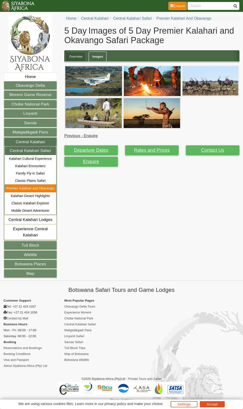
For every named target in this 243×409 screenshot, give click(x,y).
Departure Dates (91, 150)
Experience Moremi (77, 312)
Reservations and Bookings (23, 348)
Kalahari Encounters (30, 166)
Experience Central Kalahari (30, 232)
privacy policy (115, 404)
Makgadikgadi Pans (30, 132)
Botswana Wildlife (76, 360)
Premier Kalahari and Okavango (30, 188)
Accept (212, 404)
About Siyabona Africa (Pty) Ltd (25, 366)
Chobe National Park (30, 104)
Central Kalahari (30, 142)
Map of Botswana (76, 354)
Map (30, 273)
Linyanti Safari (74, 336)
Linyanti (30, 113)
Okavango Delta (30, 85)
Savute (30, 123)
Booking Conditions (17, 354)
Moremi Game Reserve (30, 94)
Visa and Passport (16, 360)
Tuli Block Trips (74, 348)
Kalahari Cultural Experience (30, 159)
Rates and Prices (152, 150)
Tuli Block (30, 245)
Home (30, 76)
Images (97, 56)
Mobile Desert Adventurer (30, 210)
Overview (75, 56)
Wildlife (30, 255)
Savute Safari (73, 342)
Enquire (91, 161)
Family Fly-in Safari (30, 173)
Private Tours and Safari (145, 379)
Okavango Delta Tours (79, 306)
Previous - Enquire (81, 135)
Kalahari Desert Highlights (30, 196)
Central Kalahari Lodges (30, 219)
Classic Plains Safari (30, 181)
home (71, 18)
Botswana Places (30, 264)
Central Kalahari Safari (30, 150)
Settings (184, 404)
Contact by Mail (17, 318)
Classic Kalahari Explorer (30, 203)
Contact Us (212, 150)
